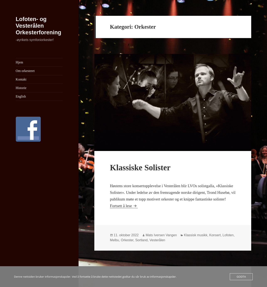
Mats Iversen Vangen (161, 235)
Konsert (215, 235)
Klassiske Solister (140, 167)
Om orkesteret (25, 71)
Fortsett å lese (124, 206)
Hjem (19, 62)
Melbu (114, 240)
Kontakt (21, 79)
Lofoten (228, 235)
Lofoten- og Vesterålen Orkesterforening (38, 26)
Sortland (141, 240)
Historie (21, 88)
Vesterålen (157, 240)
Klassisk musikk (195, 235)
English (21, 96)
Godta (241, 276)
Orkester (127, 240)
